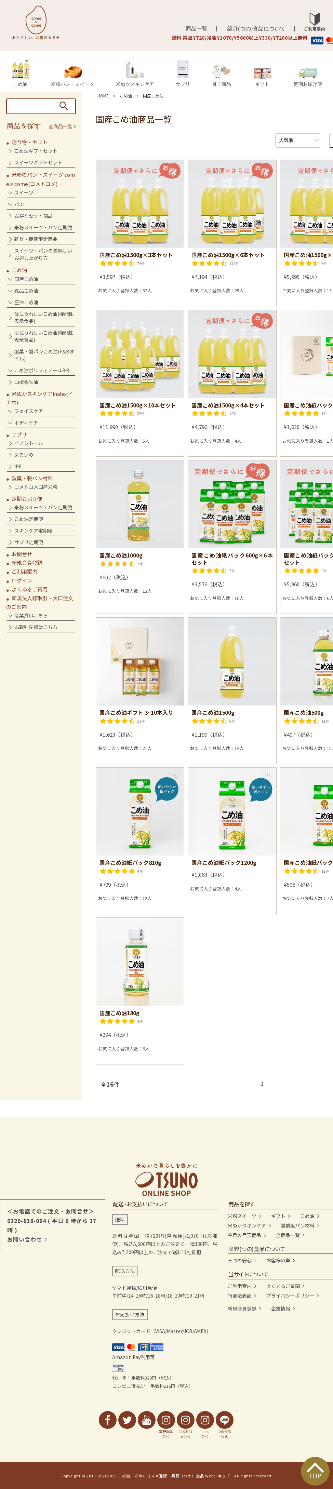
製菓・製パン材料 (32, 478)
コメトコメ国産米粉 (35, 486)
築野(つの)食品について (256, 28)
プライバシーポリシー (290, 1295)
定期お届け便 (307, 77)
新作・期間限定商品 (35, 239)
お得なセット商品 (33, 215)
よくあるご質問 (30, 589)
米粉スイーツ (242, 1215)
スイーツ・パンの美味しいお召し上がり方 (43, 254)
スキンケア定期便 (33, 530)
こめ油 (20, 73)
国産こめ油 (153, 95)
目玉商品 (221, 75)
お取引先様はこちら (35, 626)
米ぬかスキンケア (135, 74)
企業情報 (280, 1308)
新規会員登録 (27, 562)
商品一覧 (197, 28)
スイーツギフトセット (38, 162)
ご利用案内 (24, 571)
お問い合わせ (24, 1239)
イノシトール (28, 443)
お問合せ (22, 554)
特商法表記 (240, 1295)
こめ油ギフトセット (35, 150)
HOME (103, 95)
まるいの (24, 454)
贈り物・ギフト (30, 142)
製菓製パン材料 (298, 1225)
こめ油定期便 (28, 518)
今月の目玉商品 (244, 1235)
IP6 (18, 466)
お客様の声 (278, 1260)
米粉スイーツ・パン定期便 (43, 227)
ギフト (262, 77)
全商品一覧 (60, 126)
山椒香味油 (26, 381)
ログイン (22, 580)
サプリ (183, 73)
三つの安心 (240, 1260)
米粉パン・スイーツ (72, 76)
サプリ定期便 (28, 542)
